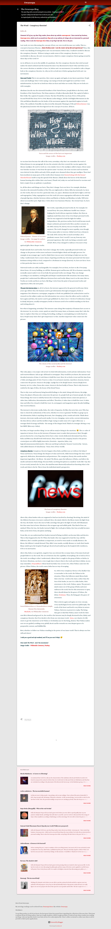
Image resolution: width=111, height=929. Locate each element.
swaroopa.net (66, 35)
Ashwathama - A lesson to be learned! (33, 843)
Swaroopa (64, 906)
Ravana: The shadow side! (29, 861)
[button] (90, 25)
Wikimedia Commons (34, 242)
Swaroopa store (25, 38)
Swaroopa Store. (48, 906)
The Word (28, 720)
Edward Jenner (81, 104)
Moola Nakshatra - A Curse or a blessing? (34, 773)
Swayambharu (37, 564)
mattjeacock (59, 925)
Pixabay (47, 645)
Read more (87, 785)
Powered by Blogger (55, 922)
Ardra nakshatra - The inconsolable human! (35, 791)
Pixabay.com (61, 156)
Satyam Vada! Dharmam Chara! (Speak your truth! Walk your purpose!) (44, 826)
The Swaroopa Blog (30, 9)
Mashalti (27, 611)
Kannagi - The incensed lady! (30, 878)
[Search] (93, 9)
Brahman (62, 595)
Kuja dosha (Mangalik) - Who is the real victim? (35, 808)
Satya (72, 618)
